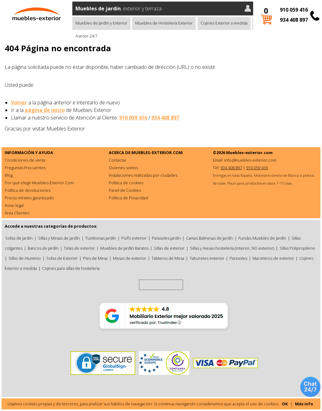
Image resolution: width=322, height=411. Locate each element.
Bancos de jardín (43, 248)
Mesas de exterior (129, 258)
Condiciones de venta (25, 160)
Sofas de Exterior (62, 258)
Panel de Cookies (125, 190)
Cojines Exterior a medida (224, 23)
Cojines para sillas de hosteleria (71, 268)
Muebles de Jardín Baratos (124, 248)
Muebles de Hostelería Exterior (164, 23)
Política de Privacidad (128, 198)
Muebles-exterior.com (249, 152)
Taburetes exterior (207, 258)
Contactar (117, 160)
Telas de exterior (79, 248)
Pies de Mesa (95, 258)
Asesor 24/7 (86, 36)
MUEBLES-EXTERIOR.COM (157, 152)
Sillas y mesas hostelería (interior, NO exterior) (232, 248)
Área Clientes (17, 213)
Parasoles (238, 258)
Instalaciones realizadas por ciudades (143, 175)
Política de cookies (126, 183)
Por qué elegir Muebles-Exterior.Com (39, 183)
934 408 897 (294, 19)
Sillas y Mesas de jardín (59, 238)
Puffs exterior (134, 238)
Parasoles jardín (166, 238)
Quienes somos (123, 167)
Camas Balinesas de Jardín (209, 238)
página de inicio (45, 110)
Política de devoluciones (27, 190)
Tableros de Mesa (168, 258)
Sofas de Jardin (19, 238)
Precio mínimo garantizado (29, 198)
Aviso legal (14, 205)
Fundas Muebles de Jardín (262, 238)
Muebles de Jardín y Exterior (101, 23)
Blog (9, 175)
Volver (19, 102)
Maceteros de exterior (273, 258)
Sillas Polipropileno (297, 248)
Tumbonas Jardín (100, 238)
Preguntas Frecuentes (25, 167)
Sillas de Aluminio (24, 258)
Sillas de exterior (169, 248)
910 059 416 (294, 9)
